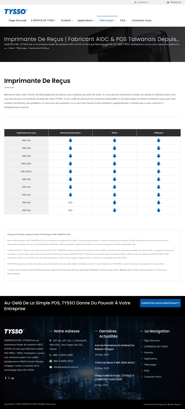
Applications (86, 20)
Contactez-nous (141, 20)
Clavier (135, 270)
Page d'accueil (17, 20)
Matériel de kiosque (42, 270)
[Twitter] (9, 378)
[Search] (151, 2)
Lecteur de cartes (146, 270)
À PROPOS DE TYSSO (44, 20)
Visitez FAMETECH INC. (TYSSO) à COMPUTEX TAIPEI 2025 (114, 377)
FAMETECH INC (29, 404)
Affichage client (126, 270)
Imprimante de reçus (39, 48)
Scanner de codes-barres (109, 270)
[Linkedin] (13, 378)
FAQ (123, 20)
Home (11, 48)
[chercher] (135, 2)
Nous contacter (13, 273)
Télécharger (107, 20)
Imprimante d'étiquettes (89, 270)
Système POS (56, 270)
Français (175, 2)
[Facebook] (5, 378)
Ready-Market (174, 404)
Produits (67, 20)
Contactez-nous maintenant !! (160, 303)
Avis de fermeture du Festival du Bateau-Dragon (114, 347)
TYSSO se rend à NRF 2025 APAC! (115, 362)
